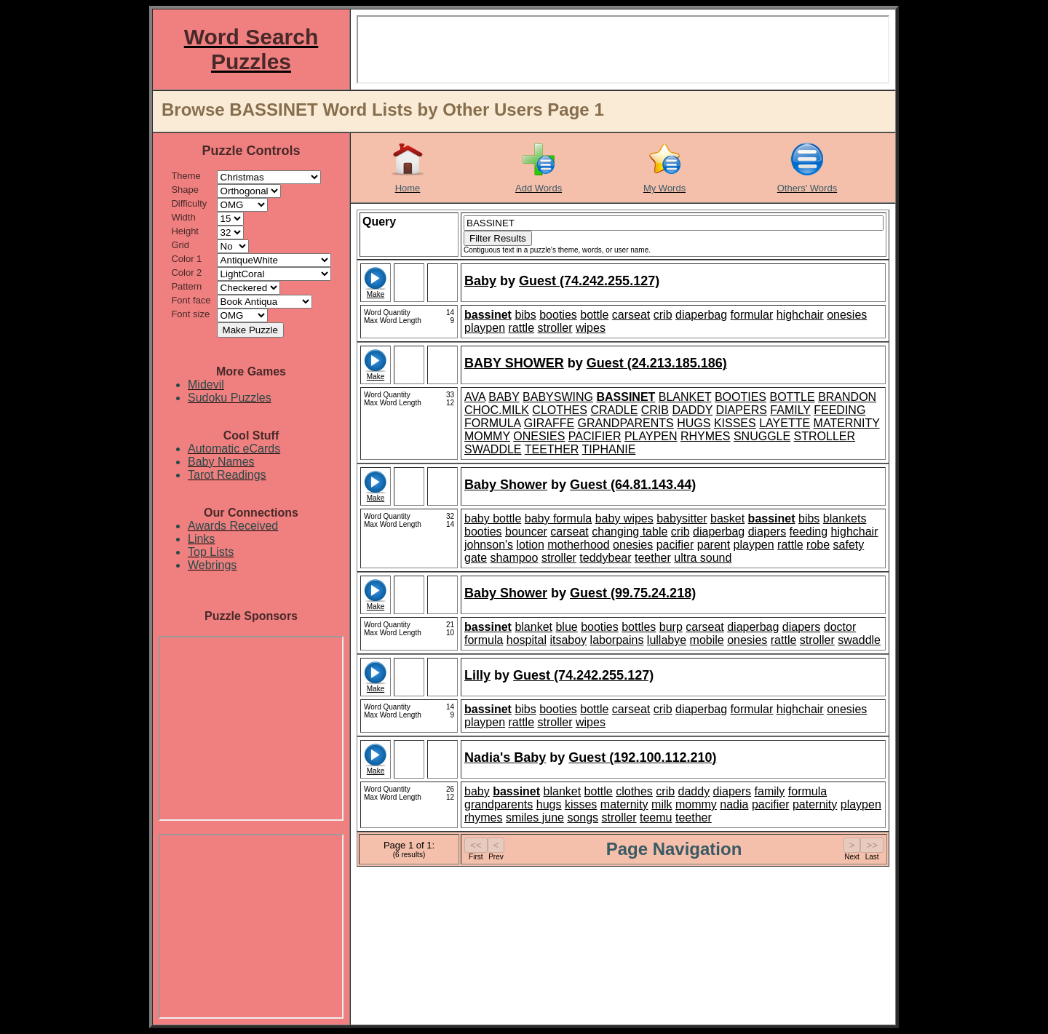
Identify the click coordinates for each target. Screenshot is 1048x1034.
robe (818, 544)
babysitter (681, 518)
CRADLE (614, 410)
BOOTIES (740, 397)
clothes (634, 791)
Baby (480, 281)
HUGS (693, 423)
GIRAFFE (549, 423)
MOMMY (487, 436)
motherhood (578, 544)
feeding (809, 531)
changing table (629, 531)
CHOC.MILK (496, 410)
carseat (631, 315)
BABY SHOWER (514, 363)
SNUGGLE (762, 436)
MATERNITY (847, 423)
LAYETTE (784, 423)
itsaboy (568, 640)
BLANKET (685, 397)
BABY (503, 397)
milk (661, 804)
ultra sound (702, 558)
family (770, 791)
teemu (656, 817)
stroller (555, 328)
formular (752, 315)
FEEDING (839, 410)
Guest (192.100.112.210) (642, 757)
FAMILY (790, 410)
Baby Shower (505, 484)
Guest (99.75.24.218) (633, 593)
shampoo (515, 558)
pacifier (675, 544)
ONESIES (539, 436)
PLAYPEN (651, 436)
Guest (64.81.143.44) (633, 484)
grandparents (498, 804)
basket (727, 518)
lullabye (666, 640)
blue (566, 627)
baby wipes (624, 518)
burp (671, 627)
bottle (594, 315)
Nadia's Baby (505, 757)
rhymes (483, 817)
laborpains (617, 640)
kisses (581, 804)
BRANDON (847, 397)
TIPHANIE (609, 449)
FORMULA (492, 423)
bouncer (526, 531)
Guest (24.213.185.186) (657, 363)
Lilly (477, 675)
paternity (815, 804)
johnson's (488, 544)
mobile (707, 640)
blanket (533, 627)
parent (713, 544)
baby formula (558, 518)
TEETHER (552, 449)
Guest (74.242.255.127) (589, 281)
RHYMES (705, 436)
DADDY (692, 410)
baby (477, 791)
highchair (800, 315)
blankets (845, 518)
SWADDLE (493, 449)
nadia (734, 804)
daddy (694, 791)
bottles (639, 627)
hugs (549, 804)
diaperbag (701, 315)
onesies (847, 315)
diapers (767, 531)
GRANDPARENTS (626, 423)
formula (483, 640)
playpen (484, 328)
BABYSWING (558, 397)
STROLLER (824, 436)
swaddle (859, 640)
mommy (696, 804)
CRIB (655, 410)
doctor (840, 627)
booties (558, 315)
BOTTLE (791, 397)
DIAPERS (741, 410)
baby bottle (492, 518)
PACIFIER (595, 436)
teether (653, 558)
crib (663, 315)
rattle (522, 328)
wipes (591, 328)
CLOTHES (559, 410)
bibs (525, 315)
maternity (624, 804)
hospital (527, 640)
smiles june (535, 817)
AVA (474, 397)
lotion (530, 544)
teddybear (605, 558)
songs (582, 817)
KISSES (735, 423)
